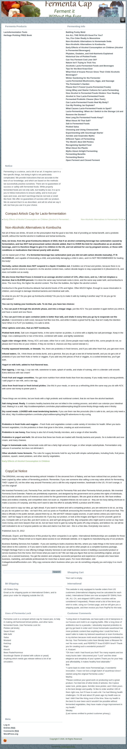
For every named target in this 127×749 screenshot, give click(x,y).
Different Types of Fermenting (80, 139)
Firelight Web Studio (68, 746)
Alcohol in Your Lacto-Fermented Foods (85, 96)
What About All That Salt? (78, 120)
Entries (9, 728)
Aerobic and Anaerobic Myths (80, 136)
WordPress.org (11, 734)
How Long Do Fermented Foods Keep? (84, 117)
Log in (7, 725)
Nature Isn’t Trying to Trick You (81, 62)
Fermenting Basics (75, 157)
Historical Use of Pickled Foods (81, 56)
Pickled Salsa (72, 127)
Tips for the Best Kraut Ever (79, 69)
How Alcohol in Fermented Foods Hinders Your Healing (92, 93)
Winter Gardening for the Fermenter (83, 78)
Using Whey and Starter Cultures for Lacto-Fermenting (92, 90)
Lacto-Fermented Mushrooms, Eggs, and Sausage (90, 81)
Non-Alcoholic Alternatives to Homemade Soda (88, 41)
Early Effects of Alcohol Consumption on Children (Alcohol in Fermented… (37, 219)
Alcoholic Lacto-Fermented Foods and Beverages (90, 66)
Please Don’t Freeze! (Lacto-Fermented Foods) (88, 87)
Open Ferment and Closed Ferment (83, 160)
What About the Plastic (77, 148)
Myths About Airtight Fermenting (81, 151)
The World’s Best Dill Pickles (80, 142)
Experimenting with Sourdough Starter (84, 133)
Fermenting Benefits (76, 154)
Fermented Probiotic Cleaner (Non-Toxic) (85, 99)
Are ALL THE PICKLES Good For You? (84, 35)
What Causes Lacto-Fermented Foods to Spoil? (89, 108)
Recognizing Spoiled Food (78, 145)
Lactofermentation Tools (15, 32)
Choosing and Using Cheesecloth (82, 130)
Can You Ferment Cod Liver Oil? (81, 59)
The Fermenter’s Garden (77, 84)
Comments (11, 731)
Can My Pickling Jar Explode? (80, 105)
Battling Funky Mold (75, 32)
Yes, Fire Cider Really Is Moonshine (83, 38)
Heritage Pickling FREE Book (18, 35)
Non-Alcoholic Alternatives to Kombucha (85, 44)
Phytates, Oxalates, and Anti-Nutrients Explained (89, 53)
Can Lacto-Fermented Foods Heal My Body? (87, 102)
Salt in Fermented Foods (78, 123)
